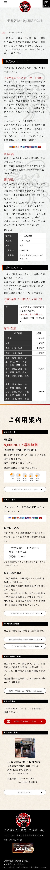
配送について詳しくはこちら (25, 489)
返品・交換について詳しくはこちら (25, 691)
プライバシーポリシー (15, 864)
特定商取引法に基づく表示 (17, 861)
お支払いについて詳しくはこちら (25, 613)
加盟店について (25, 792)
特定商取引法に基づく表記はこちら (25, 639)
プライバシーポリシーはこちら (25, 646)
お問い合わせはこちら (25, 721)
